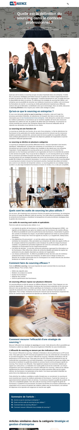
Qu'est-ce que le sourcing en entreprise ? (25, 400)
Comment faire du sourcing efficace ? (24, 405)
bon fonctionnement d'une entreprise (33, 118)
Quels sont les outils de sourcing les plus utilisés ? (28, 402)
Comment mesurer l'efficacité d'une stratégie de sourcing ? (30, 407)
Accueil (29, 28)
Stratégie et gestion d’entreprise (43, 28)
